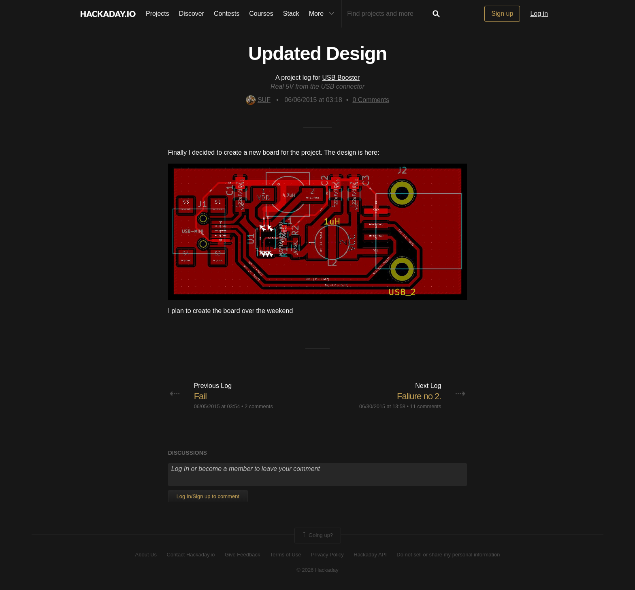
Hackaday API (370, 555)
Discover (191, 13)
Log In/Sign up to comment (208, 496)
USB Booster (341, 77)
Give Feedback (242, 555)
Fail (200, 396)
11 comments (425, 406)
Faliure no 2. (419, 396)
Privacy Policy (327, 555)
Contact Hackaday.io (191, 555)
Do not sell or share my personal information (448, 555)
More (323, 14)
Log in (539, 13)
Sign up (502, 13)
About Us (146, 555)
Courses (261, 13)
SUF (258, 99)
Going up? (317, 535)
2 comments (259, 406)
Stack (291, 13)
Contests (226, 13)
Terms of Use (285, 555)
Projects (157, 13)
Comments (370, 99)
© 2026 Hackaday (317, 570)
